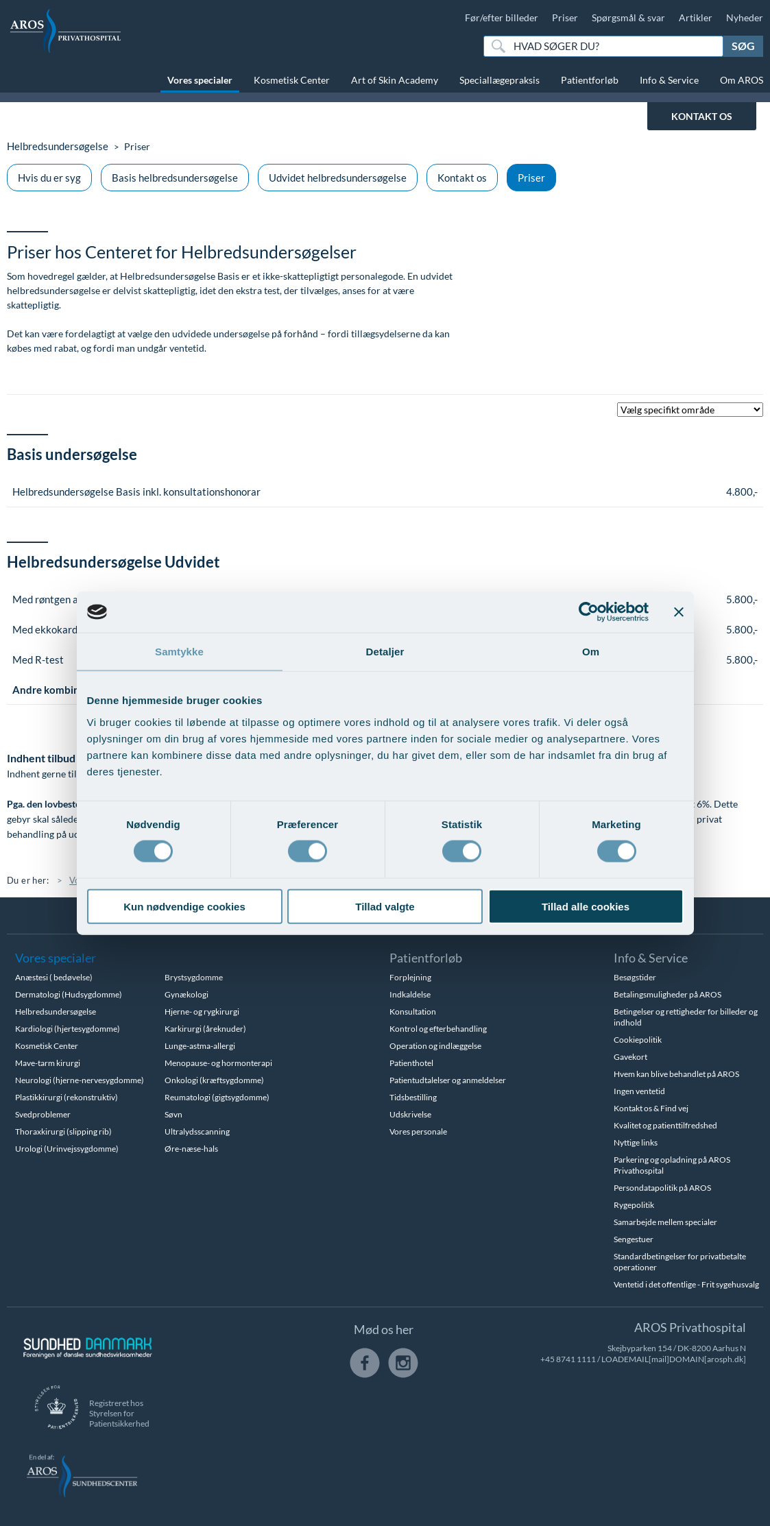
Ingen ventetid (639, 1091)
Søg (743, 45)
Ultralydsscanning (197, 1131)
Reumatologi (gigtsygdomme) (217, 1097)
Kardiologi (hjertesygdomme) (67, 1029)
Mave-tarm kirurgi (47, 1063)
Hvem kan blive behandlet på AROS (676, 1074)
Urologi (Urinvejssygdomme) (67, 1148)
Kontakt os (462, 177)
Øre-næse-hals (191, 1148)
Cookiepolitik (638, 1039)
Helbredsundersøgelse (54, 146)
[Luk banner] (679, 612)
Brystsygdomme (194, 977)
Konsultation (412, 1011)
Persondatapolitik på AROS (662, 1188)
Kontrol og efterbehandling (438, 1029)
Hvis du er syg (49, 177)
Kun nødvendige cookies (184, 906)
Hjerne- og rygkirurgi (202, 1011)
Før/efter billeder (501, 17)
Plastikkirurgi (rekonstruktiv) (66, 1097)
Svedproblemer (43, 1114)
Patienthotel (411, 1063)
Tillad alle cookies (585, 906)
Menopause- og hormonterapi (218, 1063)
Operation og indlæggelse (435, 1046)
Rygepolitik (634, 1205)
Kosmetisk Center (292, 80)
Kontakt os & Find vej (651, 1108)
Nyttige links (636, 1142)
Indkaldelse (410, 994)
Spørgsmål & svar (628, 17)
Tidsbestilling (413, 1097)
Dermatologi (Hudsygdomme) (68, 994)
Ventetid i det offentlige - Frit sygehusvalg (686, 1284)
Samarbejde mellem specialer (665, 1222)
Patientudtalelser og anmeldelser (447, 1080)
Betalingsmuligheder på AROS (667, 994)
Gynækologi (186, 994)
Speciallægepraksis (499, 80)
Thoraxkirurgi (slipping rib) (63, 1131)
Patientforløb (589, 80)
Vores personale (418, 1131)
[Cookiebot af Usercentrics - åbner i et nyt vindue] (589, 612)
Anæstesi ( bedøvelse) (54, 977)
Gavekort (630, 1057)
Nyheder (744, 17)
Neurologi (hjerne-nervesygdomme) (79, 1080)
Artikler (695, 17)
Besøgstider (635, 977)
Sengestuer (633, 1239)
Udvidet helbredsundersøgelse (338, 177)
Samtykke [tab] (179, 651)
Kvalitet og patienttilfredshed (665, 1125)
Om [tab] (590, 651)
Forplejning (410, 977)
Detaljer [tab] (385, 651)
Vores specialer (199, 80)
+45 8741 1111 (568, 1359)
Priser (565, 17)
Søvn (173, 1114)
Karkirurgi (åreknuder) (205, 1029)
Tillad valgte (384, 906)
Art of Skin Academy (394, 80)
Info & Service (669, 80)
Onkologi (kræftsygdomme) (214, 1080)
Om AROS (741, 80)
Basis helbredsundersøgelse (175, 177)
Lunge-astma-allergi (200, 1046)
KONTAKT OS (701, 116)
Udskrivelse (410, 1114)
